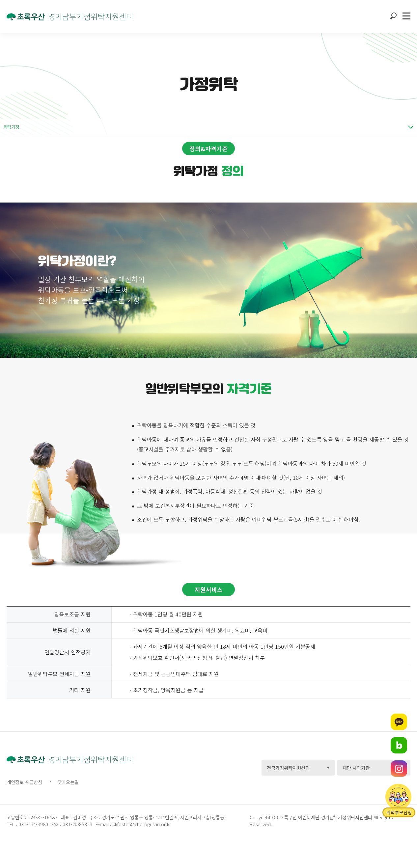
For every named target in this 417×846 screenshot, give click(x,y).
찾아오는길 (68, 781)
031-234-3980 (32, 824)
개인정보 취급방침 (24, 781)
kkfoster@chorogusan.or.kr (142, 824)
